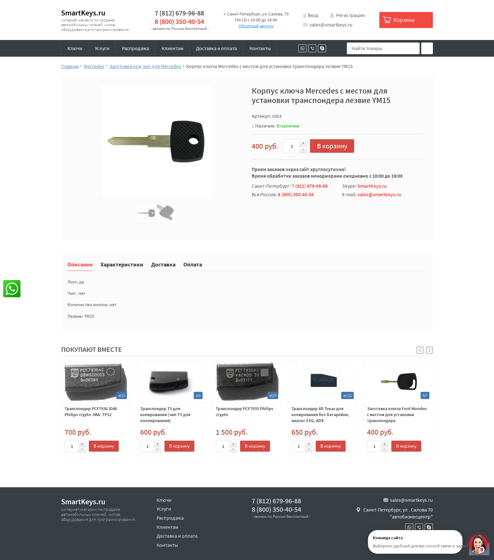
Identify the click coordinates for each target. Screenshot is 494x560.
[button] (429, 350)
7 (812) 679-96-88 (179, 13)
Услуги (102, 48)
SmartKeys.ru (83, 13)
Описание (80, 264)
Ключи (74, 48)
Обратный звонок (256, 26)
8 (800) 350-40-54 (179, 21)
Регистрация (350, 15)
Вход (313, 15)
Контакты (260, 48)
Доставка (163, 264)
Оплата (192, 264)
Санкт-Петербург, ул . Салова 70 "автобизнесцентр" (398, 513)
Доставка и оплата (216, 48)
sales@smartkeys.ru (331, 24)
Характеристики (122, 264)
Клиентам (172, 48)
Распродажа (135, 48)
